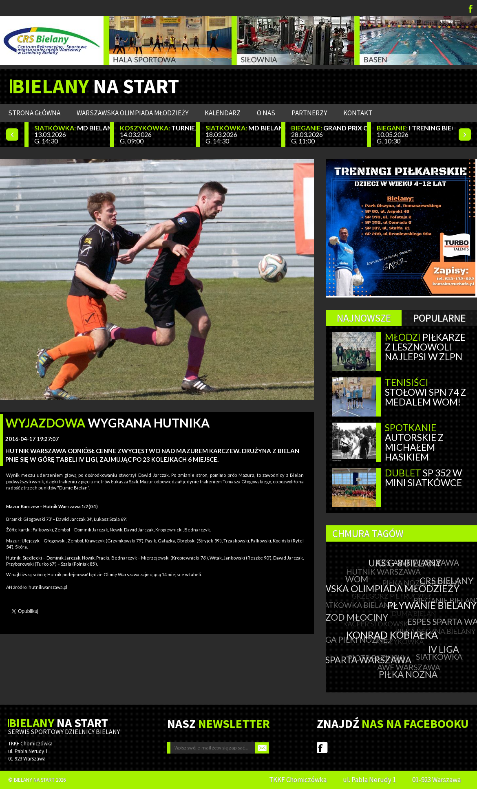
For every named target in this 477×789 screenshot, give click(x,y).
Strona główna (34, 112)
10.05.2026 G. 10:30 (415, 134)
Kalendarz (223, 112)
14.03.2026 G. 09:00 (158, 134)
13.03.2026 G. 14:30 (72, 134)
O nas (266, 112)
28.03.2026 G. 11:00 (329, 134)
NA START (95, 86)
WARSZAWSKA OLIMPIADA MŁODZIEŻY (132, 112)
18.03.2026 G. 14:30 (243, 134)
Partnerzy (309, 112)
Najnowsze (364, 317)
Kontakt (357, 112)
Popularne (439, 317)
